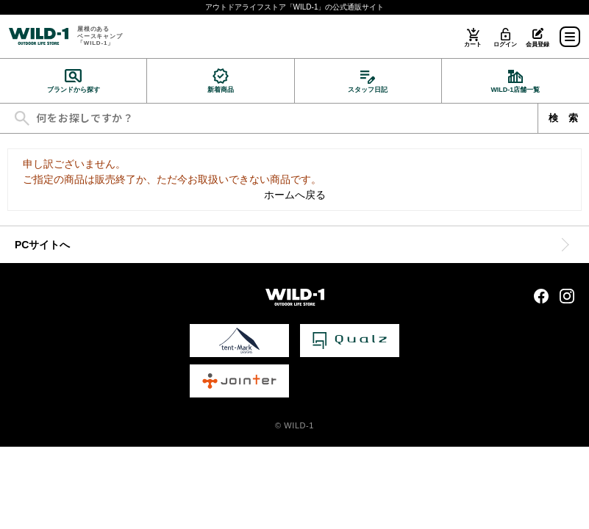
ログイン (504, 44)
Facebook (541, 296)
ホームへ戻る (295, 195)
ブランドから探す (73, 89)
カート (472, 44)
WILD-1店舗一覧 (515, 89)
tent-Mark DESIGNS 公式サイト (239, 340)
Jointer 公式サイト (239, 380)
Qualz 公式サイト (349, 340)
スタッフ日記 (368, 89)
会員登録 (537, 44)
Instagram (567, 296)
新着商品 (220, 89)
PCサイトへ (42, 245)
